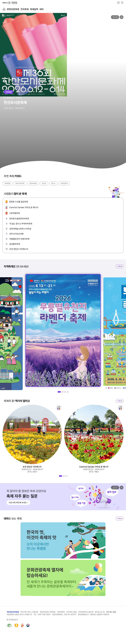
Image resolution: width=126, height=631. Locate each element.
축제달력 (34, 9)
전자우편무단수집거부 (85, 612)
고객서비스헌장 (71, 612)
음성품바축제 (14, 244)
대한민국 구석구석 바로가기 (10, 3)
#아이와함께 (20, 183)
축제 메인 (4, 9)
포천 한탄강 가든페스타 (18, 249)
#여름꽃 (7, 183)
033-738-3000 (44, 614)
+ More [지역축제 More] (119, 266)
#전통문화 (64, 183)
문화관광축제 (13, 9)
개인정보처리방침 (13, 612)
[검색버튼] (122, 2)
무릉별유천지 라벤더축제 (19, 239)
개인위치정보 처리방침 (47, 612)
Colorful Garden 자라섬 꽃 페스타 (23, 207)
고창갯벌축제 (14, 213)
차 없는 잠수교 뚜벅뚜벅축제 (20, 224)
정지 (121, 17)
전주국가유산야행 (16, 234)
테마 (42, 9)
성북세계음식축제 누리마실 (20, 229)
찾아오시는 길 (100, 612)
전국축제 (25, 9)
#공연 (44, 183)
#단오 (53, 183)
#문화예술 (33, 183)
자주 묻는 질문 (111, 612)
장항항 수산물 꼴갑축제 (18, 202)
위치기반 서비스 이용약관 (29, 612)
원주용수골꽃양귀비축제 (19, 218)
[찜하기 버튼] (118, 2)
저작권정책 (61, 612)
